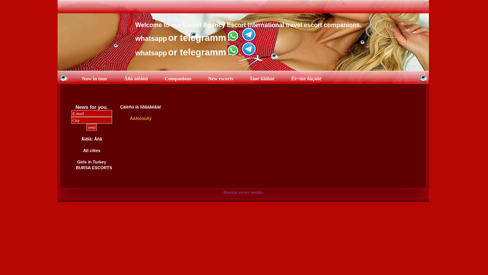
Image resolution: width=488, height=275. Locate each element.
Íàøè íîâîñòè (262, 78)
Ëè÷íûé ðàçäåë (306, 78)
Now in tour (94, 78)
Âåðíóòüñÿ (141, 118)
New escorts (220, 78)
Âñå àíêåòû (136, 78)
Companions (178, 78)
